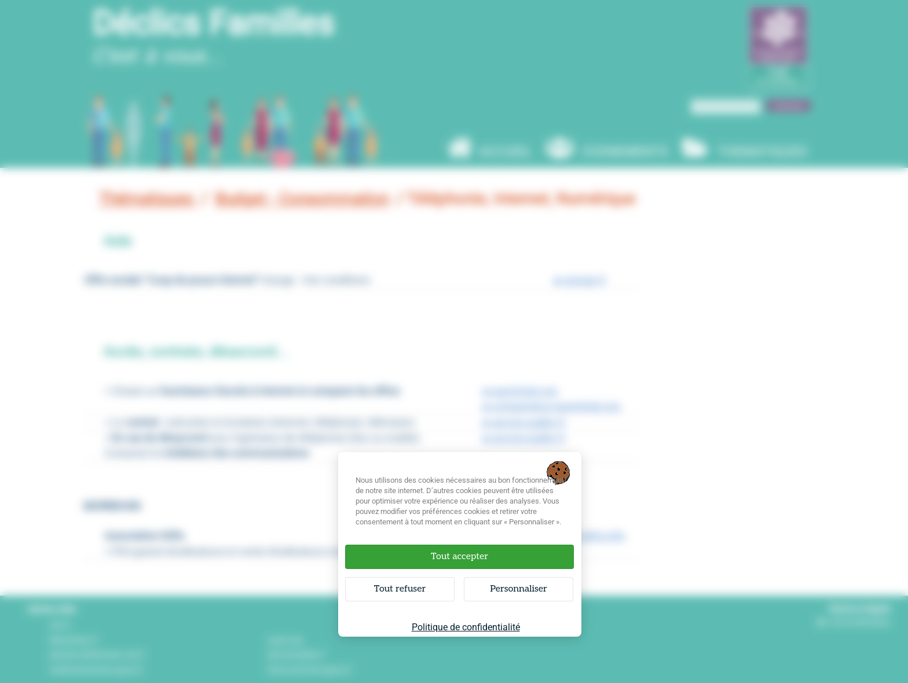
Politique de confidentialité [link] (466, 627)
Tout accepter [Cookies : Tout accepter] (459, 556)
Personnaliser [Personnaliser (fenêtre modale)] (518, 588)
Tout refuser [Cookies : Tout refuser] (400, 588)
